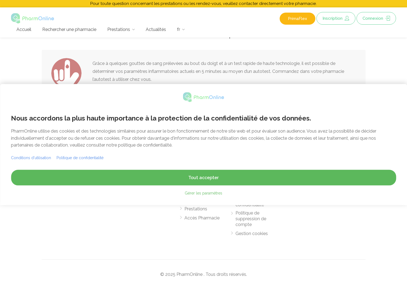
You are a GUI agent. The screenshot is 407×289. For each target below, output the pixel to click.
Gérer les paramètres (203, 193)
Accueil (23, 29)
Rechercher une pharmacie (69, 29)
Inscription (335, 18)
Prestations (118, 29)
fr (178, 29)
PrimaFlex (297, 18)
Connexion (376, 18)
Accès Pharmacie (202, 218)
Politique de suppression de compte (250, 218)
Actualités (156, 29)
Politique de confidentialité (80, 158)
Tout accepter (203, 177)
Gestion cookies (251, 233)
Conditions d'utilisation (31, 158)
